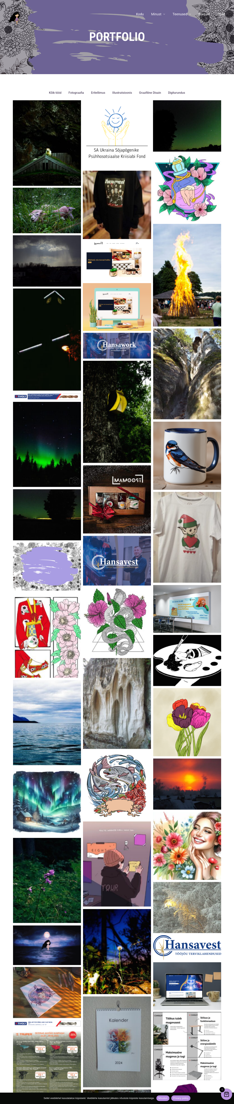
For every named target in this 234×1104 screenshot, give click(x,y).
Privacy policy (181, 1098)
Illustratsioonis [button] (122, 93)
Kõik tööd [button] (55, 93)
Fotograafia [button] (76, 93)
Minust (159, 14)
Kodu (143, 14)
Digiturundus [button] (176, 93)
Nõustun (163, 1098)
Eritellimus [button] (98, 93)
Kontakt (205, 14)
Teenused (181, 14)
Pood (221, 14)
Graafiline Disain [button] (150, 93)
